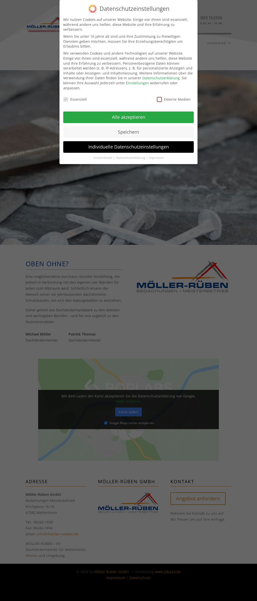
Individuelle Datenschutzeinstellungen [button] (128, 145)
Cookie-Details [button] (103, 156)
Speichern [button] (128, 131)
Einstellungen (137, 81)
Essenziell (75, 98)
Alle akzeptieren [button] (128, 116)
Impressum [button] (156, 156)
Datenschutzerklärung (161, 76)
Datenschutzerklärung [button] (131, 156)
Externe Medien (173, 98)
